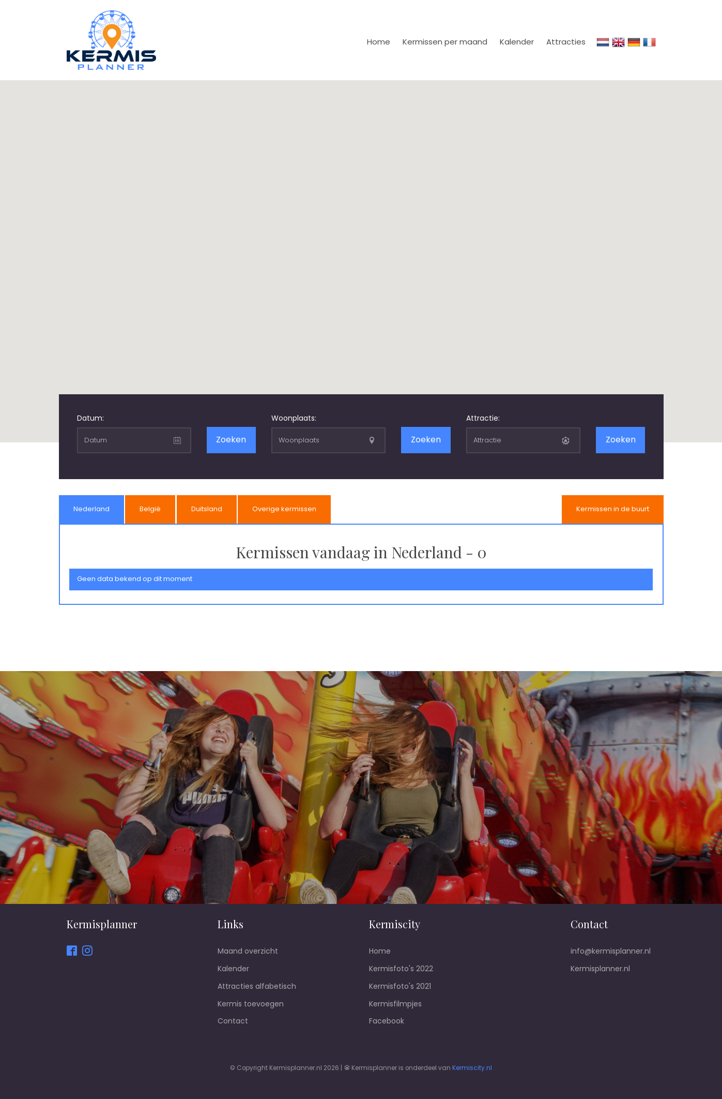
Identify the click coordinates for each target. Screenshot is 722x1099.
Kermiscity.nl (472, 1068)
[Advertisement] (361, 643)
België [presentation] (150, 509)
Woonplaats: (293, 418)
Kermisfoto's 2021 (400, 986)
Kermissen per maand (445, 41)
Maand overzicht (248, 951)
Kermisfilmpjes (395, 1004)
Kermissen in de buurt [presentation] (612, 509)
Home (378, 41)
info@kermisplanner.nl (611, 951)
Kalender (517, 41)
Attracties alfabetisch (257, 986)
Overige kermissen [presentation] (284, 509)
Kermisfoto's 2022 (401, 968)
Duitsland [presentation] (206, 509)
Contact (233, 1021)
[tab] (91, 509)
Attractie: (483, 418)
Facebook (386, 1021)
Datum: (90, 418)
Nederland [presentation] (91, 509)
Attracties (566, 41)
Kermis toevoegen (251, 1004)
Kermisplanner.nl (600, 968)
